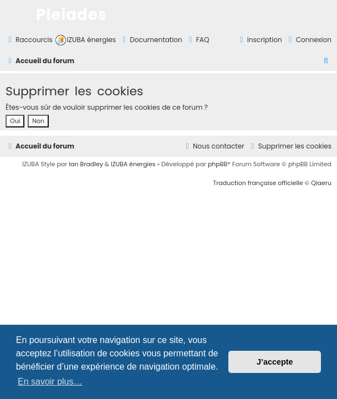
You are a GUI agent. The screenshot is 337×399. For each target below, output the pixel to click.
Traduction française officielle (258, 182)
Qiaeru (321, 182)
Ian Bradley (86, 164)
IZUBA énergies (133, 164)
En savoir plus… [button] (50, 381)
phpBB (217, 164)
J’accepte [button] (275, 361)
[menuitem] (85, 40)
